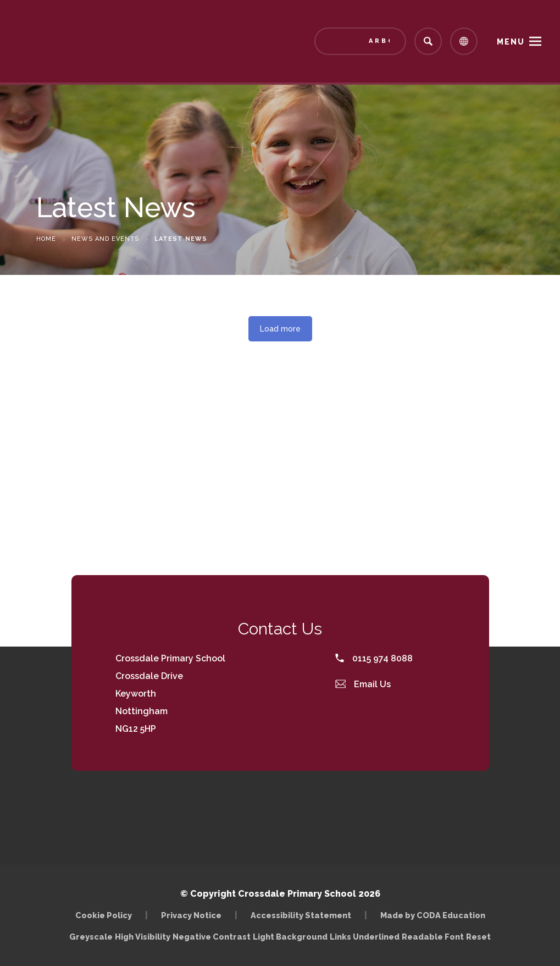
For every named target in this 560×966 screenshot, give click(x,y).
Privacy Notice (191, 915)
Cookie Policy (103, 915)
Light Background (290, 936)
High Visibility (142, 936)
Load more (280, 328)
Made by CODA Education (432, 915)
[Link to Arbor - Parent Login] (360, 41)
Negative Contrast (212, 936)
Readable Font (433, 936)
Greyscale (91, 936)
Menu (511, 41)
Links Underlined (365, 936)
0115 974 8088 (374, 658)
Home (46, 238)
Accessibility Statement (301, 915)
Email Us (363, 684)
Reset (478, 936)
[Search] (428, 41)
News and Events (105, 238)
